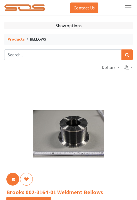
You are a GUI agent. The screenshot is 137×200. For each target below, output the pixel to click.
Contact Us (84, 8)
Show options (69, 25)
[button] (128, 67)
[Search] (127, 54)
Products (16, 39)
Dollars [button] (109, 67)
